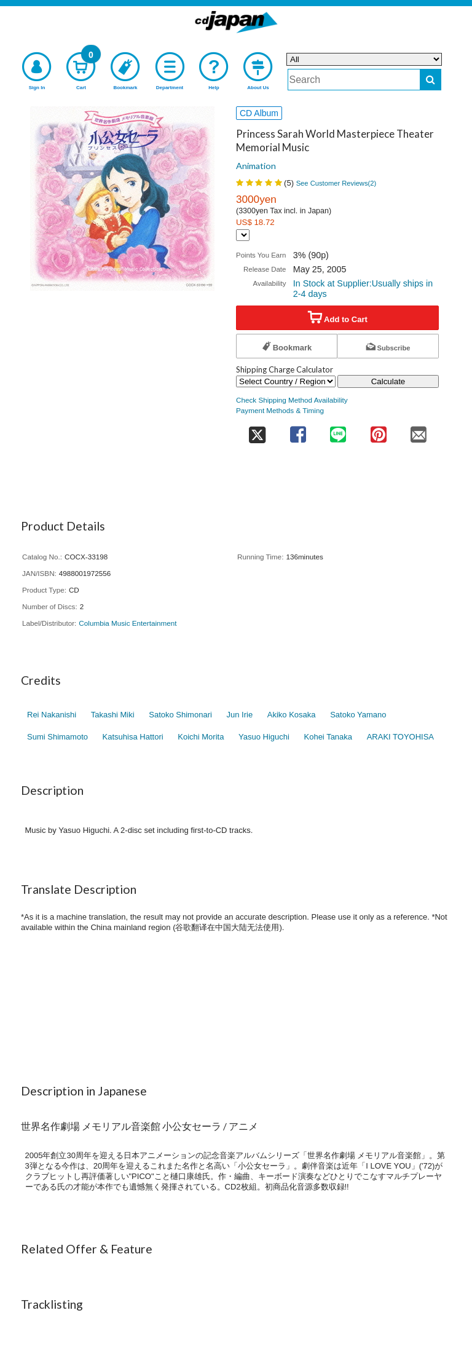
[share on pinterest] (378, 430)
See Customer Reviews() (336, 183)
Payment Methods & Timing (280, 410)
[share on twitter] (257, 430)
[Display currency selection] (243, 235)
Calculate (388, 381)
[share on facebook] (298, 430)
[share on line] (338, 430)
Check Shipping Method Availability (292, 400)
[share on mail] (418, 430)
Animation (256, 165)
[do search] (430, 79)
